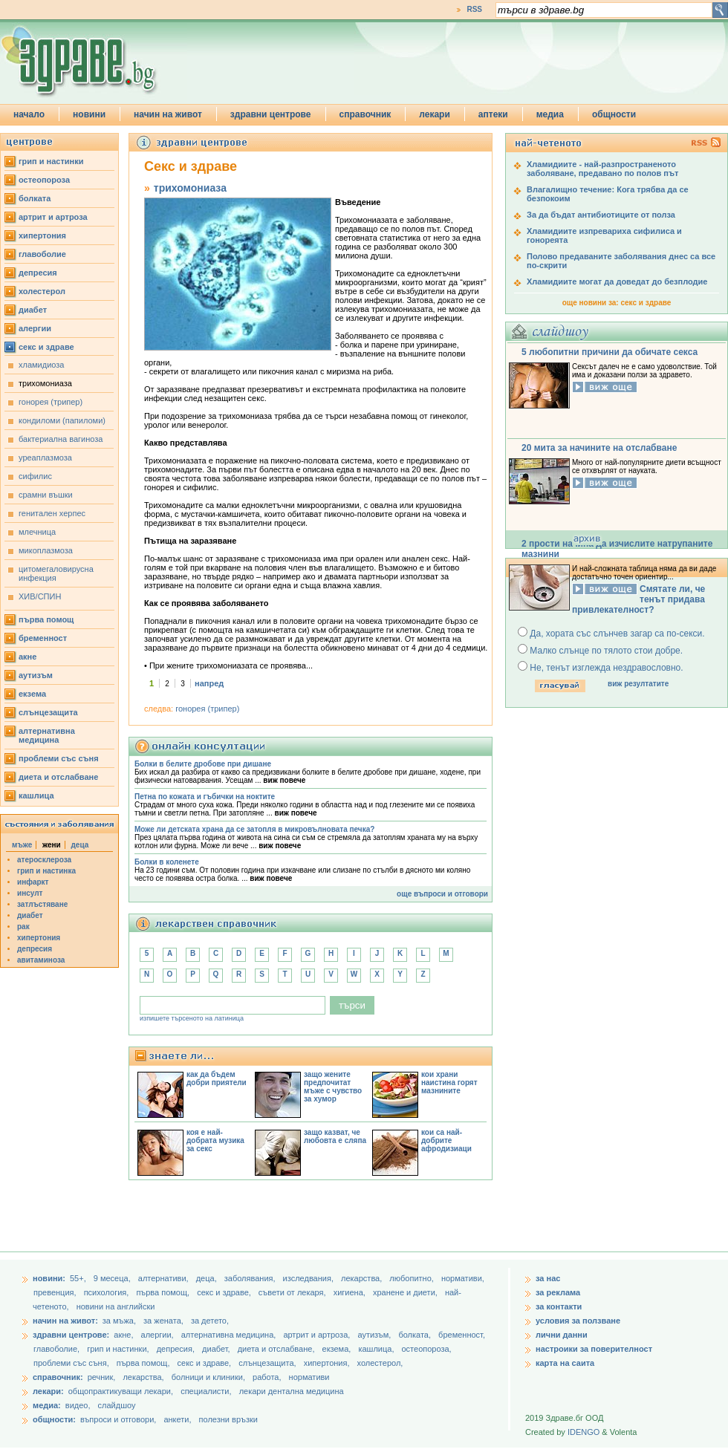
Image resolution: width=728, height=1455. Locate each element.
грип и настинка (46, 871)
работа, (267, 1377)
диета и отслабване (58, 776)
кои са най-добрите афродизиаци (446, 1140)
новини (89, 114)
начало (29, 114)
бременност (43, 638)
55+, (79, 1278)
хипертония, (328, 1362)
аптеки (493, 114)
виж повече (284, 780)
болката (35, 198)
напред (209, 683)
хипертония (42, 235)
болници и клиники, (208, 1377)
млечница (37, 531)
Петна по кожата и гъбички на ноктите (204, 796)
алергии (35, 328)
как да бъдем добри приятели (216, 1078)
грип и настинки (51, 161)
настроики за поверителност (594, 1348)
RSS (474, 9)
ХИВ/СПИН (40, 596)
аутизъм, (375, 1334)
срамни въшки (46, 494)
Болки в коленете (166, 862)
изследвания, (309, 1278)
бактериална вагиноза (61, 438)
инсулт (29, 893)
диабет (33, 309)
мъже (22, 845)
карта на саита (565, 1362)
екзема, (338, 1348)
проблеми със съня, (72, 1362)
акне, (124, 1334)
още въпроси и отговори (442, 894)
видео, (78, 1405)
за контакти (559, 1306)
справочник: (58, 1377)
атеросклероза (44, 860)
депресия (38, 272)
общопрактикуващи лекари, (120, 1391)
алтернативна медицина (47, 735)
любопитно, (412, 1278)
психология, (107, 1292)
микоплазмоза (46, 550)
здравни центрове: (71, 1334)
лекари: (48, 1391)
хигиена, (351, 1292)
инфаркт (33, 882)
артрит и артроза (53, 216)
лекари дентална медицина (291, 1391)
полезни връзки (228, 1419)
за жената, (163, 1320)
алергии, (158, 1334)
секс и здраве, (225, 1292)
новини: (49, 1278)
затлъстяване (42, 904)
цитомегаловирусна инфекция (56, 573)
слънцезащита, (268, 1362)
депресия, (177, 1348)
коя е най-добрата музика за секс (215, 1140)
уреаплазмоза (45, 457)
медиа (550, 114)
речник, (102, 1377)
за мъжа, (119, 1320)
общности (614, 114)
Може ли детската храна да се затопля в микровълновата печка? (254, 829)
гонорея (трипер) (50, 401)
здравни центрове (270, 114)
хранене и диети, (406, 1292)
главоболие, (57, 1348)
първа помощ (46, 619)
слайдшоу (117, 1405)
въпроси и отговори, (118, 1419)
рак (23, 926)
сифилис (35, 476)
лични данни (562, 1334)
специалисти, (206, 1391)
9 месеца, (113, 1278)
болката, (415, 1334)
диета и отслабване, (277, 1348)
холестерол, (380, 1362)
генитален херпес (52, 513)
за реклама (558, 1292)
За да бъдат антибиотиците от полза (601, 214)
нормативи (309, 1377)
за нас (548, 1278)
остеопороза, (427, 1348)
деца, (207, 1278)
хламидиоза (41, 364)
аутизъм (36, 675)
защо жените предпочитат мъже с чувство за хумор (333, 1086)
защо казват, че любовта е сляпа (335, 1136)
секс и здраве (46, 346)
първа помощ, (164, 1292)
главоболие (42, 254)
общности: (54, 1419)
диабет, (217, 1348)
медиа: (47, 1405)
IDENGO (583, 1432)
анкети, (177, 1419)
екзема (32, 693)
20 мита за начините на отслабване (599, 448)
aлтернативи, (164, 1278)
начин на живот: (65, 1320)
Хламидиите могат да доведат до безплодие (617, 281)
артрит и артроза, (317, 1334)
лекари (434, 114)
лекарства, (362, 1278)
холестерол (42, 291)
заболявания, (251, 1278)
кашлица (36, 795)
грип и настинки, (119, 1348)
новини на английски (116, 1306)
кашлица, (377, 1348)
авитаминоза (41, 960)
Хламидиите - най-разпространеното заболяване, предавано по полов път (602, 169)
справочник (365, 114)
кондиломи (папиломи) (62, 420)
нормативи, (462, 1278)
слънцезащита (48, 712)
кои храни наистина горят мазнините (449, 1082)
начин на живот (168, 114)
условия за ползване (578, 1320)
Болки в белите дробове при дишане (202, 764)
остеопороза (44, 179)
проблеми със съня (59, 758)
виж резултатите (638, 684)
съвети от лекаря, (293, 1292)
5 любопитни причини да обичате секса (609, 352)
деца (80, 845)
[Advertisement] (302, 1218)
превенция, (56, 1292)
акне (27, 656)
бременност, (461, 1334)
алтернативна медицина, (230, 1334)
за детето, (210, 1320)
